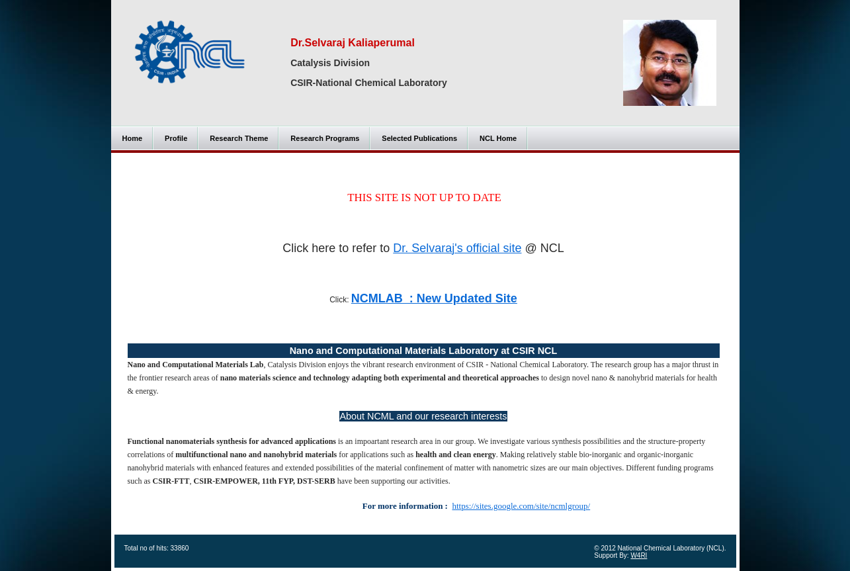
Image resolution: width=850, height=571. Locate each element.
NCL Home (498, 138)
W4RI (638, 555)
